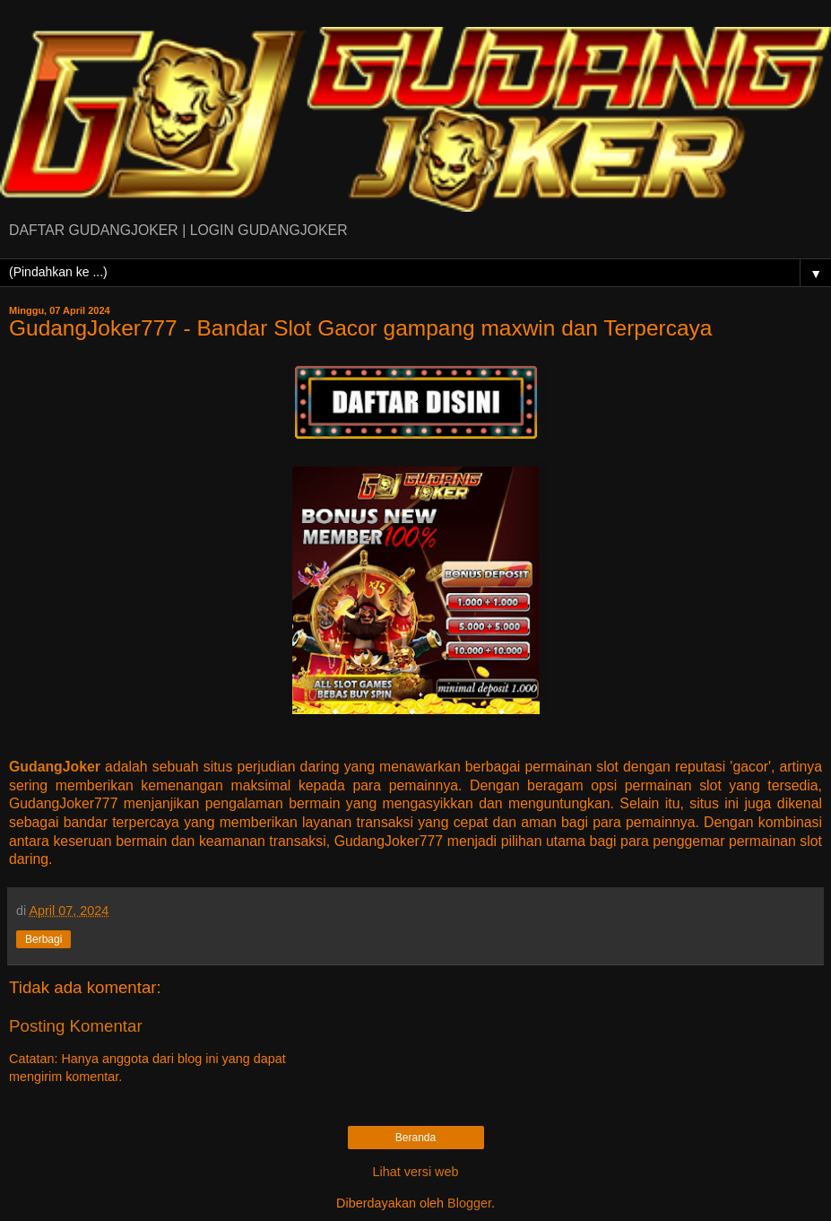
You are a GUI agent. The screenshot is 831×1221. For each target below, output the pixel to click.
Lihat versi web (416, 1171)
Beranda (415, 1137)
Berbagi (43, 939)
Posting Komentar (76, 1025)
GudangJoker (54, 766)
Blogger (469, 1203)
